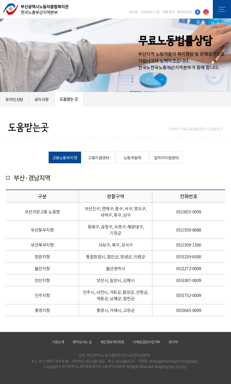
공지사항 (41, 99)
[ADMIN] (192, 361)
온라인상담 (184, 12)
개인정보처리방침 (112, 341)
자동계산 (168, 12)
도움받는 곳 (69, 99)
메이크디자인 (178, 366)
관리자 (173, 341)
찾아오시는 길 (82, 341)
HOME (133, 12)
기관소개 (58, 341)
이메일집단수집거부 (146, 341)
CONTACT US (150, 12)
